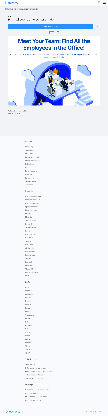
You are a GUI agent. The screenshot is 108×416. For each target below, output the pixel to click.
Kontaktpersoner (31, 171)
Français (28, 298)
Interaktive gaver (31, 393)
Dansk (27, 336)
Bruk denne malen (51, 26)
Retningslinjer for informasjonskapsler (39, 371)
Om (26, 167)
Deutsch (28, 305)
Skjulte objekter (31, 248)
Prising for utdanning (32, 157)
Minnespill (29, 214)
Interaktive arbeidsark (33, 196)
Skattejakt (29, 269)
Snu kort (28, 258)
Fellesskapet (29, 164)
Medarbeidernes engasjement (36, 397)
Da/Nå (27, 231)
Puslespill (28, 262)
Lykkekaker (29, 238)
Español (28, 291)
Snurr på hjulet (30, 220)
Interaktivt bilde (30, 234)
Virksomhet (29, 150)
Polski (27, 311)
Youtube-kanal (30, 181)
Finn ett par (29, 245)
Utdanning (29, 147)
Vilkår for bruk (30, 364)
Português (29, 294)
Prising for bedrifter (32, 161)
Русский (28, 301)
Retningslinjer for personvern (35, 368)
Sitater (27, 276)
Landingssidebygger (32, 200)
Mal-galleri (29, 154)
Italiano (28, 308)
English (27, 287)
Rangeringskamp (31, 272)
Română (28, 343)
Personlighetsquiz (31, 210)
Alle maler (29, 185)
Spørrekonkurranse (32, 207)
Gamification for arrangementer (37, 390)
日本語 (27, 353)
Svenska (28, 332)
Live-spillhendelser (32, 203)
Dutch (27, 322)
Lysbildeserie (30, 252)
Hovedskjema (30, 255)
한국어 (27, 349)
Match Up (28, 217)
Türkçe (27, 346)
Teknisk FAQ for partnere (34, 378)
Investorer (29, 174)
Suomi (27, 339)
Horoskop (28, 265)
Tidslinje (28, 241)
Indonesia (28, 325)
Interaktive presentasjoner (34, 400)
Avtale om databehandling (35, 375)
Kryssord (28, 224)
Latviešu (28, 318)
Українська (29, 315)
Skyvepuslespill (30, 227)
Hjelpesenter (30, 178)
